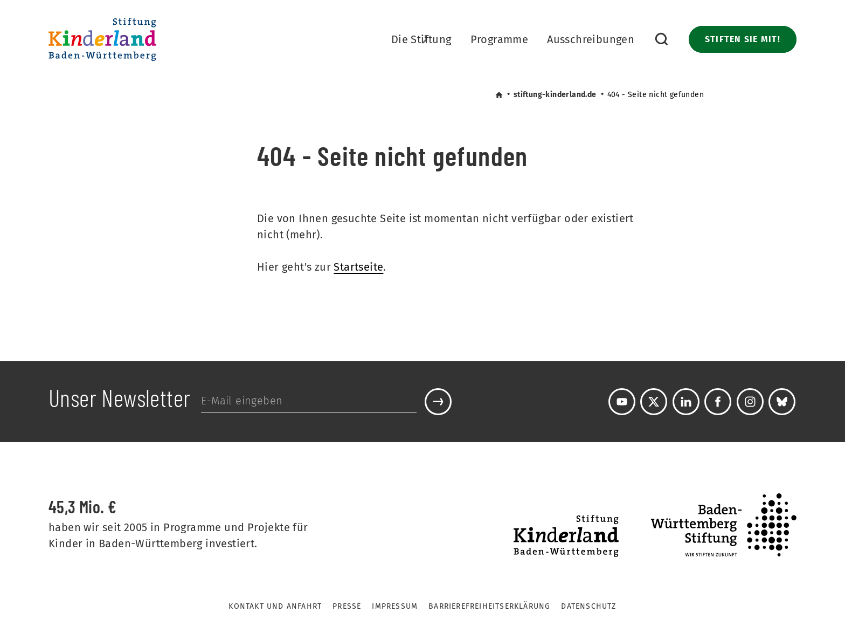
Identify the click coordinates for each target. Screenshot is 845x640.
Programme (499, 39)
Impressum (395, 606)
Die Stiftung (421, 41)
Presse (347, 606)
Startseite (358, 266)
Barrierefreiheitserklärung (489, 606)
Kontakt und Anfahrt (275, 606)
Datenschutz (588, 606)
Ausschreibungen (590, 39)
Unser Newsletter (119, 400)
